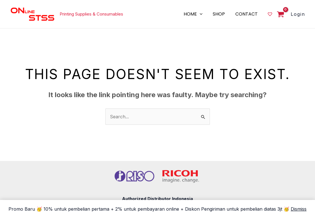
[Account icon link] (298, 14)
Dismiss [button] (299, 209)
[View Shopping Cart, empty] (279, 15)
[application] (203, 14)
